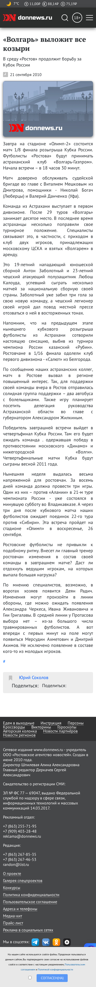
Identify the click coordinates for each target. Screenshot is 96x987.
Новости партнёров (60, 730)
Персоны (76, 722)
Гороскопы (66, 726)
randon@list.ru (16, 864)
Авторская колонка (20, 730)
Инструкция (51, 722)
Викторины (41, 726)
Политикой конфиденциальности (55, 969)
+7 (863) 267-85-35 (19, 854)
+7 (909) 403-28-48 (20, 831)
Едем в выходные (18, 722)
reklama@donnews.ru (22, 836)
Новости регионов (19, 734)
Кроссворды (14, 726)
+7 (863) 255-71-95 (20, 826)
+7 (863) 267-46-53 (19, 859)
